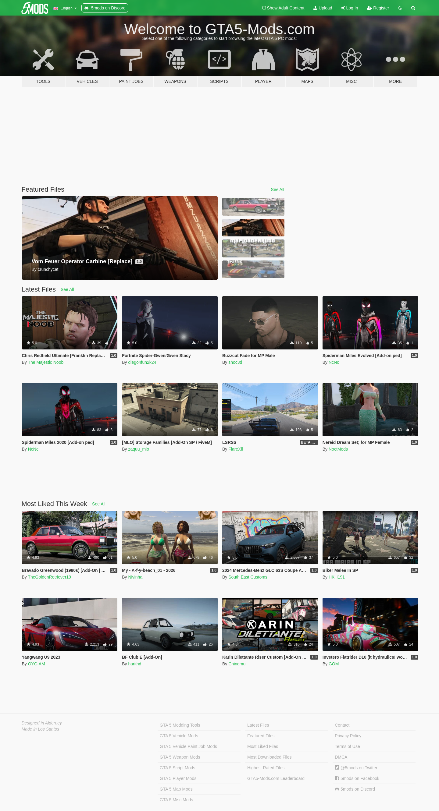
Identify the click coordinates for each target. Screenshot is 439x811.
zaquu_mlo (138, 449)
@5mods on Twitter (356, 767)
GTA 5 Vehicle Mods (179, 735)
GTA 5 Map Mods (176, 789)
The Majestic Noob (45, 362)
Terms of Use (347, 746)
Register (378, 7)
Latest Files (258, 725)
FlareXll (235, 449)
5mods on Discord (355, 789)
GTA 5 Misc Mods (176, 799)
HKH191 (337, 577)
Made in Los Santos (40, 729)
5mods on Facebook (357, 778)
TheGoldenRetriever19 (49, 577)
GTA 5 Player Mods (178, 778)
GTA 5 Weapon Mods (180, 757)
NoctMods (338, 449)
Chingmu (236, 663)
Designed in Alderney (42, 723)
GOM (334, 663)
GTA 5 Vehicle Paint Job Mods (188, 746)
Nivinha (135, 577)
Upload (322, 7)
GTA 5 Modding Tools (180, 725)
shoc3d (235, 362)
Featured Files (260, 735)
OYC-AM (36, 663)
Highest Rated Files (265, 767)
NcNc (334, 362)
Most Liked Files (262, 746)
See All (277, 189)
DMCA (341, 757)
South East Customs (247, 577)
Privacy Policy (348, 735)
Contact (342, 725)
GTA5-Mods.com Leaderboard (276, 778)
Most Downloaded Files (269, 757)
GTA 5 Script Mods (177, 767)
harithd (134, 663)
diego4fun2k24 (142, 362)
